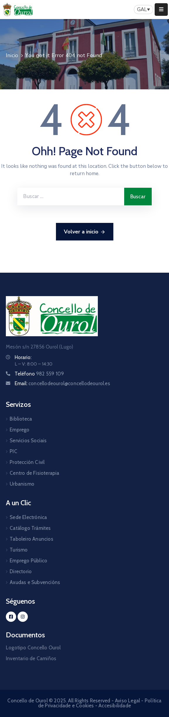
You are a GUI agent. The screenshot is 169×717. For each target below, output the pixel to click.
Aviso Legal (127, 701)
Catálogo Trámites (30, 528)
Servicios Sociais (28, 440)
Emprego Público (28, 561)
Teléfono (39, 374)
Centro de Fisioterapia (34, 473)
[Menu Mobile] (161, 9)
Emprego (19, 430)
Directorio (21, 571)
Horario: (23, 357)
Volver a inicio (84, 232)
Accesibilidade (114, 706)
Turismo (19, 550)
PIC (13, 451)
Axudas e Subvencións (35, 582)
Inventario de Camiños (31, 658)
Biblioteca (21, 419)
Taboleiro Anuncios (31, 539)
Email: (62, 383)
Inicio (12, 55)
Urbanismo (22, 484)
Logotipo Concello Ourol (33, 648)
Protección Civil (27, 462)
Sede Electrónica (28, 517)
